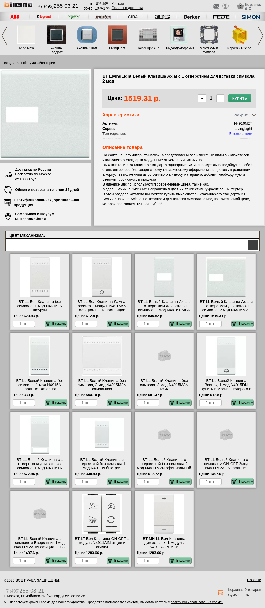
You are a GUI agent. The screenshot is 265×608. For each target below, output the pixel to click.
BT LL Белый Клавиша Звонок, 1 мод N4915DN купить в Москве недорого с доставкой (226, 387)
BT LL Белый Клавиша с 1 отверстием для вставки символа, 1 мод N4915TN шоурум (40, 466)
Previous (4, 35)
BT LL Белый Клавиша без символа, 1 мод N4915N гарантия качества (39, 385)
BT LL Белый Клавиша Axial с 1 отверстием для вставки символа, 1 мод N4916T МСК (164, 306)
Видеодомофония (178, 48)
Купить (239, 98)
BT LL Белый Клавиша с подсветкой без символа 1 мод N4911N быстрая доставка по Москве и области (102, 468)
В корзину (56, 324)
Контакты (119, 4)
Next (260, 35)
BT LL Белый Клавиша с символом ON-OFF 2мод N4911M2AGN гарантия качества (226, 466)
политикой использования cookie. (197, 602)
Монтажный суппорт (209, 50)
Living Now (25, 48)
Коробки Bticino (239, 48)
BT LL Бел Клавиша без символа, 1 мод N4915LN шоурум (40, 306)
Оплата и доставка (127, 8)
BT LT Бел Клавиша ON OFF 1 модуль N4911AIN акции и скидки (102, 543)
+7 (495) (58, 6)
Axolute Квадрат (56, 50)
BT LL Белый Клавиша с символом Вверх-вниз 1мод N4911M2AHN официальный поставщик (39, 545)
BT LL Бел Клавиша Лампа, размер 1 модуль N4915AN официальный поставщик (102, 306)
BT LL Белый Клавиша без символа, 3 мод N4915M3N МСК (164, 385)
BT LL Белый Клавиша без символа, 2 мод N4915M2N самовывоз (102, 385)
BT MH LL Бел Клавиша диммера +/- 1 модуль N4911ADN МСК (164, 543)
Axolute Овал (87, 48)
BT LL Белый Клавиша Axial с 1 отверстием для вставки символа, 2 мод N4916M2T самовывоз (226, 308)
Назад (7, 63)
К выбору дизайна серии (36, 63)
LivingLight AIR (148, 48)
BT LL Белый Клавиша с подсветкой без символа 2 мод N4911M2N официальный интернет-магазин (164, 466)
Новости (254, 580)
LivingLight (117, 48)
